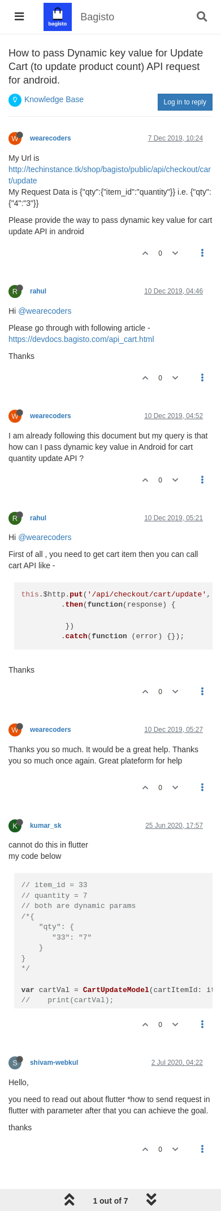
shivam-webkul (54, 1063)
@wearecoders (44, 310)
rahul (38, 291)
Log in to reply (185, 102)
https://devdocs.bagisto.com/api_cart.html (81, 339)
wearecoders (50, 138)
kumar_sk (46, 826)
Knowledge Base (54, 99)
